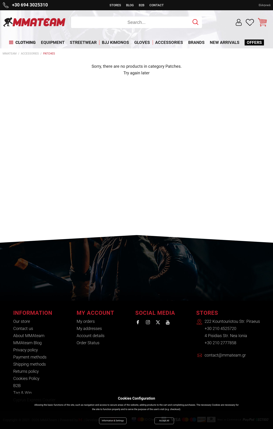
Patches (49, 53)
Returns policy (26, 371)
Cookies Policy (26, 378)
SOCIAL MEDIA (155, 313)
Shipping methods (29, 364)
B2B (141, 5)
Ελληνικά (264, 5)
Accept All (164, 420)
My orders (86, 321)
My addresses (89, 328)
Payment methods (29, 357)
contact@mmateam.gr (225, 355)
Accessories (30, 53)
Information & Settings (113, 420)
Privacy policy (25, 350)
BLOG (130, 5)
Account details (90, 335)
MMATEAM (10, 53)
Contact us (23, 328)
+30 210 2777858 (220, 342)
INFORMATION (32, 313)
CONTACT (156, 5)
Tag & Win (22, 392)
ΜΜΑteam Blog (27, 342)
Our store (21, 321)
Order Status (88, 342)
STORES (115, 5)
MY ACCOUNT (95, 313)
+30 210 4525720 (220, 328)
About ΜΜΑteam (28, 335)
